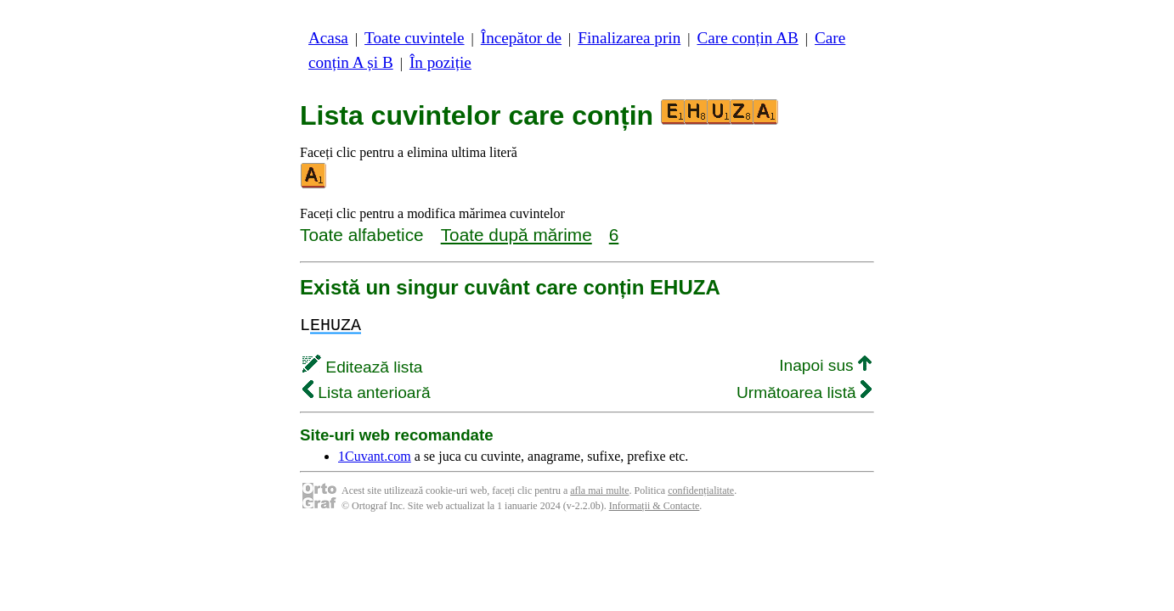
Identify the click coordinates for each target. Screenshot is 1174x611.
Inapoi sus (825, 365)
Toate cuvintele (414, 38)
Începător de (521, 38)
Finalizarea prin (629, 38)
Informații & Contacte (654, 506)
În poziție (440, 62)
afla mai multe (599, 490)
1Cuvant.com (374, 456)
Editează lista (362, 367)
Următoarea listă (804, 392)
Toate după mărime (516, 234)
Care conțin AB (747, 38)
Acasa (328, 38)
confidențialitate (701, 490)
